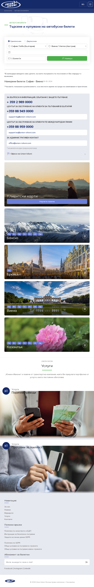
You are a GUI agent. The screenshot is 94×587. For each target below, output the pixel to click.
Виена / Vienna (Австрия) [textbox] (64, 46)
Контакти (8, 519)
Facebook (8, 568)
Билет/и (14, 58)
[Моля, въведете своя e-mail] (44, 562)
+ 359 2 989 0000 (19, 102)
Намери (67, 58)
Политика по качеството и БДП (17, 531)
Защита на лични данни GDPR (17, 537)
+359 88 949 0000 (20, 111)
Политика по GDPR (12, 543)
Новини (7, 510)
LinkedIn (27, 568)
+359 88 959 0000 (20, 127)
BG (83, 4)
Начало (8, 11)
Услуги (7, 516)
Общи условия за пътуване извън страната (23, 549)
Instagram (18, 568)
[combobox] (27, 46)
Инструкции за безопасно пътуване (19, 534)
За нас (7, 507)
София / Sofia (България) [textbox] (23, 46)
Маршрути (8, 513)
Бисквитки (70, 582)
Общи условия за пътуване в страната (21, 546)
